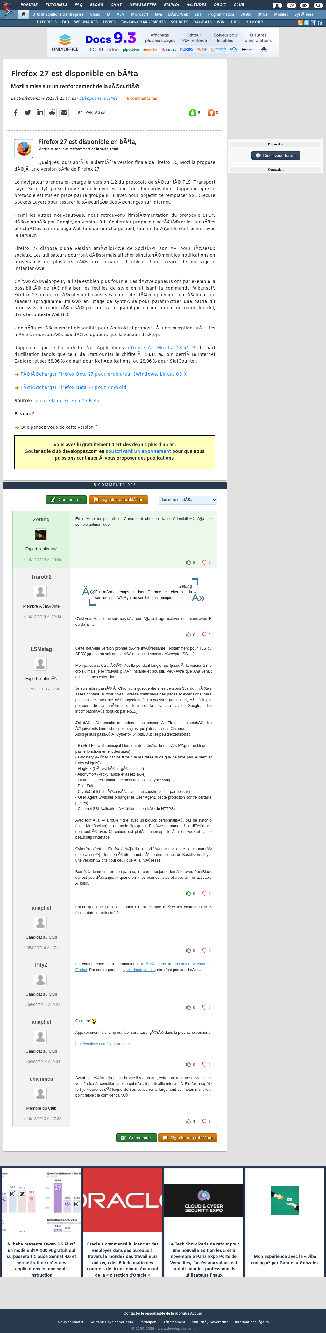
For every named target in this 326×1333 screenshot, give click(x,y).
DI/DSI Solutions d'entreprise (58, 14)
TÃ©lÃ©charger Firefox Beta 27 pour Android (73, 392)
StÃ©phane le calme (98, 102)
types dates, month (139, 981)
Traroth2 (41, 588)
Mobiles (281, 14)
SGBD (245, 14)
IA (108, 14)
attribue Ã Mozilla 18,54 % (160, 352)
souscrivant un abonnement (138, 456)
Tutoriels (56, 5)
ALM (121, 14)
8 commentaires (142, 102)
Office (262, 14)
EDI (198, 14)
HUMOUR (254, 22)
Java (158, 14)
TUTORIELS (46, 22)
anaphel (41, 919)
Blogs (96, 5)
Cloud (95, 14)
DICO (235, 22)
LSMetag (41, 661)
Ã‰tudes (196, 5)
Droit (220, 5)
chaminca (41, 1090)
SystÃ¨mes (303, 14)
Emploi (171, 5)
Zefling (41, 531)
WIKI (221, 22)
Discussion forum (276, 155)
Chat (116, 5)
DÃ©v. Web (178, 14)
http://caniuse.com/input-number (102, 1056)
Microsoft (139, 14)
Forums (29, 5)
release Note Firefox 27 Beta (66, 405)
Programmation (220, 14)
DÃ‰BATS (202, 22)
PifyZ (41, 976)
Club (238, 5)
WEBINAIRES (86, 22)
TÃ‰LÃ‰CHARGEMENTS (143, 22)
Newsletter (143, 5)
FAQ (78, 5)
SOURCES (179, 22)
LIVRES (109, 22)
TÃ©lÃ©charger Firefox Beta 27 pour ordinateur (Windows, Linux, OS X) (104, 379)
